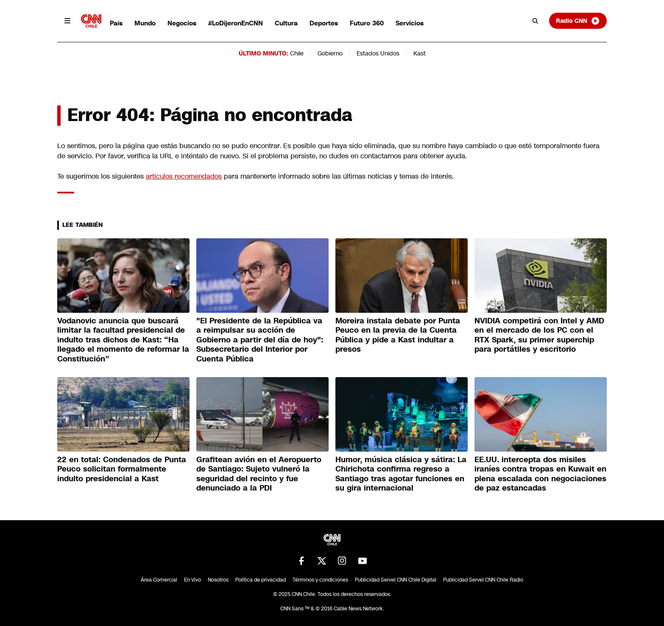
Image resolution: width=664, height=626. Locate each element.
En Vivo (192, 579)
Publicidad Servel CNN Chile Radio (483, 579)
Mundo (145, 23)
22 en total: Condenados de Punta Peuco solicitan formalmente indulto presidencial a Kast (121, 469)
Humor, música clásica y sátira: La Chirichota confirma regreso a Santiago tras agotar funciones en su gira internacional (400, 474)
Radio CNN (578, 20)
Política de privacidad (260, 579)
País (116, 23)
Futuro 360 (367, 23)
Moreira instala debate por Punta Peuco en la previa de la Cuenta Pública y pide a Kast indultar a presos (397, 335)
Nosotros (218, 579)
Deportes (324, 23)
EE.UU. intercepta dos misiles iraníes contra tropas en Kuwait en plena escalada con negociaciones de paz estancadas (540, 474)
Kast (419, 53)
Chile (297, 53)
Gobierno (330, 53)
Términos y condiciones (320, 579)
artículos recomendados (184, 176)
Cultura (286, 23)
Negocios (181, 23)
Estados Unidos (378, 53)
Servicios (410, 23)
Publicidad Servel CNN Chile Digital (395, 579)
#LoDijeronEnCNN (235, 23)
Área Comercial (159, 579)
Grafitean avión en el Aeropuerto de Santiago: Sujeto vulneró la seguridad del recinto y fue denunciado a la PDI (258, 474)
